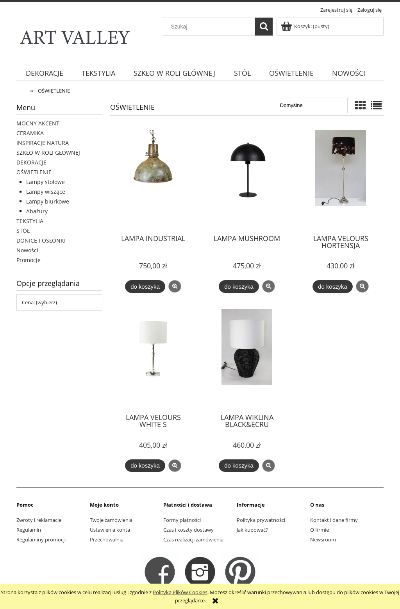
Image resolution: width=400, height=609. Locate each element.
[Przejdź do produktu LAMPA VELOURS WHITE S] (153, 358)
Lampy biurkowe (47, 201)
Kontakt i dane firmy (334, 519)
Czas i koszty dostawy (188, 529)
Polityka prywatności (261, 519)
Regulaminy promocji (41, 539)
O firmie (319, 529)
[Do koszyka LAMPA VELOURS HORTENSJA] (332, 286)
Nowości (27, 250)
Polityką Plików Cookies (180, 592)
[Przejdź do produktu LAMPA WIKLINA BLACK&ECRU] (247, 358)
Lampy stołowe (45, 182)
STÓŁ (23, 230)
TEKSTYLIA (29, 221)
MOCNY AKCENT (37, 123)
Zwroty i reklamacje (38, 519)
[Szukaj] (264, 27)
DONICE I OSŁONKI (41, 240)
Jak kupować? (252, 529)
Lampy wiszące (45, 191)
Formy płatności (182, 519)
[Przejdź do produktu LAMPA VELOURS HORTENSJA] (341, 179)
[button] (174, 286)
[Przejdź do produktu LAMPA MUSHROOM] (247, 179)
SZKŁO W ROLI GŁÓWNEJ (48, 152)
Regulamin (28, 529)
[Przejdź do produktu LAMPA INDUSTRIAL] (153, 179)
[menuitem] (44, 73)
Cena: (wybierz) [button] (39, 302)
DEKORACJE (31, 162)
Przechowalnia (106, 539)
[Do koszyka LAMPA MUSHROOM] (239, 286)
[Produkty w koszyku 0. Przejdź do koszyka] (305, 26)
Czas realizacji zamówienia (193, 539)
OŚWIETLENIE (34, 172)
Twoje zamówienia (111, 519)
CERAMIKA (30, 133)
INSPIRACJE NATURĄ (42, 142)
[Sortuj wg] (313, 105)
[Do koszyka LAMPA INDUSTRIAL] (145, 286)
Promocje (28, 260)
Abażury (37, 211)
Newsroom (323, 539)
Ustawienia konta (110, 529)
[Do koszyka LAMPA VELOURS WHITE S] (145, 465)
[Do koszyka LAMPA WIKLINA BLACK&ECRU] (239, 465)
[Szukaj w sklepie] (210, 26)
